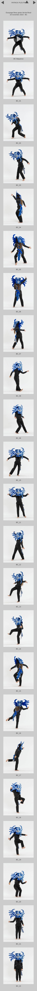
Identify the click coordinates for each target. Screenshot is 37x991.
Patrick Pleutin (19, 3)
